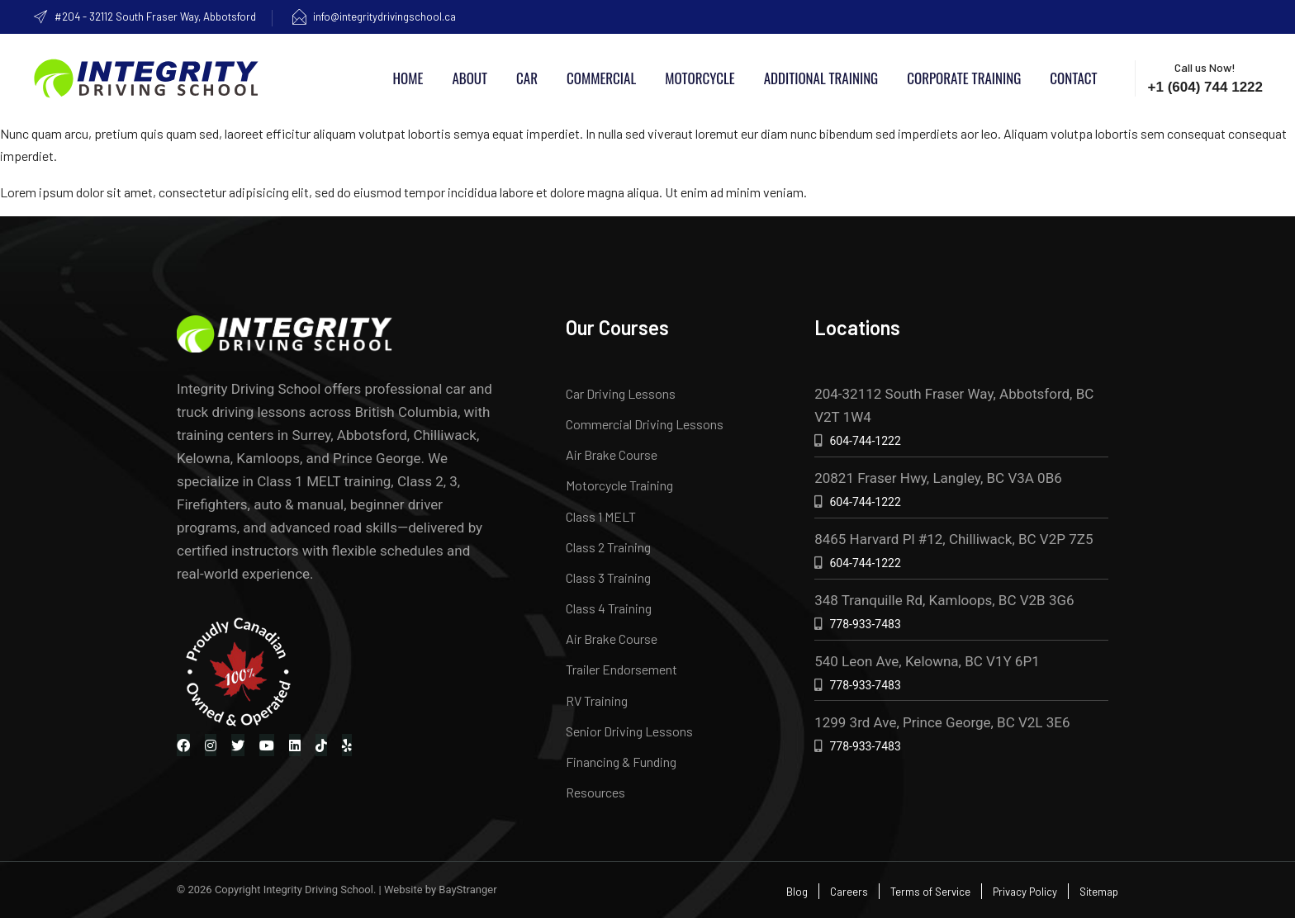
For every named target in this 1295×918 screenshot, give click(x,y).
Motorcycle (699, 78)
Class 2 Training (608, 547)
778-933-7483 (864, 624)
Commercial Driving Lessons (644, 424)
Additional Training (821, 78)
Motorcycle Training (619, 485)
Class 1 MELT (601, 516)
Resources (595, 792)
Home (408, 78)
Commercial (601, 78)
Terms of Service (930, 891)
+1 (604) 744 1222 (1205, 87)
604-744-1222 (864, 440)
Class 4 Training (609, 608)
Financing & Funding (621, 761)
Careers (849, 891)
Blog (797, 891)
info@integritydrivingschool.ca (373, 16)
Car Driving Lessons (621, 393)
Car (527, 78)
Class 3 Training (608, 577)
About (469, 78)
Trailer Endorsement (621, 669)
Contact (1073, 78)
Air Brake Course (611, 454)
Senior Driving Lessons (629, 731)
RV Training (597, 700)
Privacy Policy (1025, 891)
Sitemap (1098, 891)
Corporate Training (964, 78)
